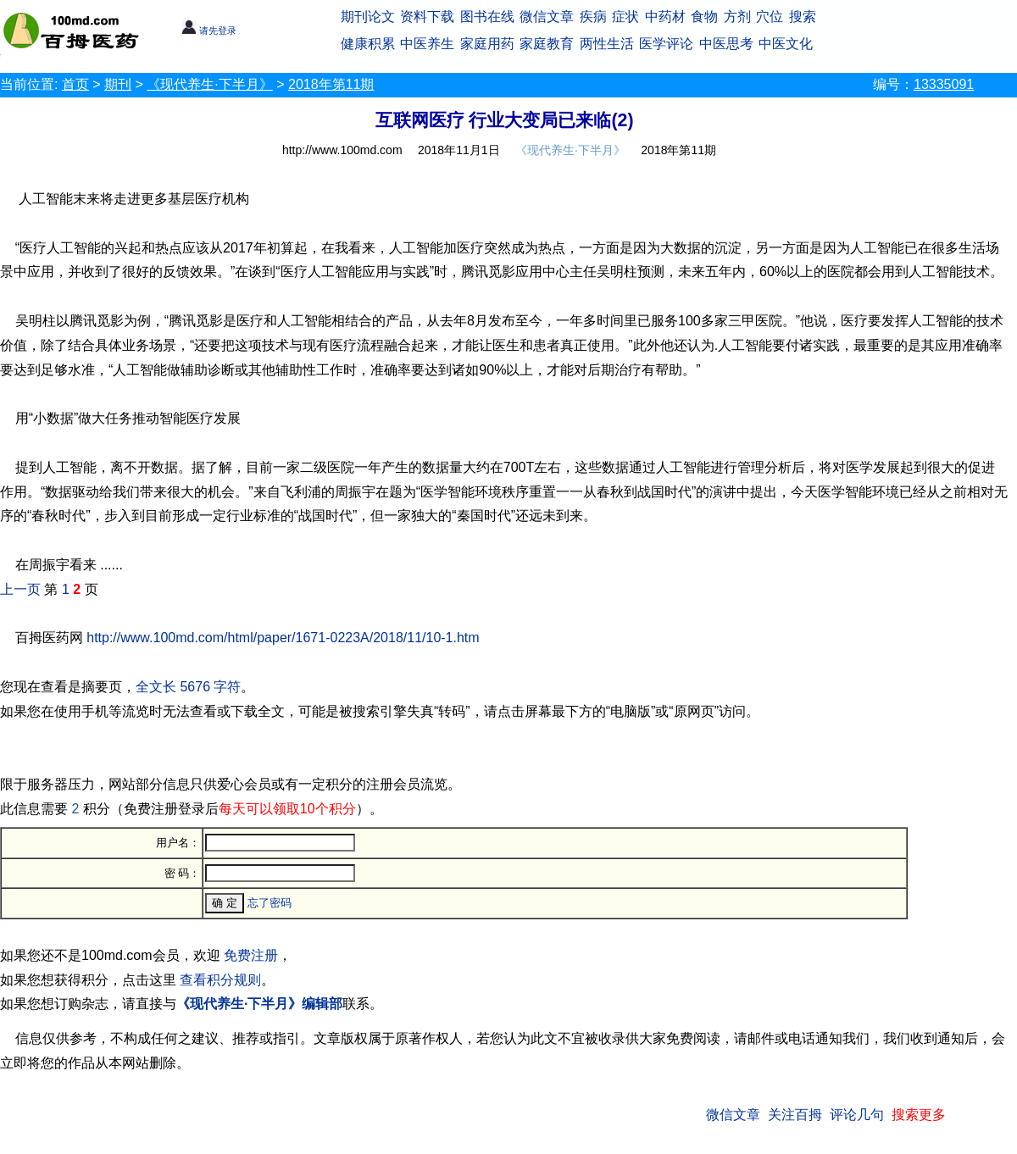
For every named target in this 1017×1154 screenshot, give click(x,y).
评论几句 (857, 1114)
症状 (625, 16)
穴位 (769, 16)
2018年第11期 (331, 84)
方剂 (737, 16)
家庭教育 (547, 43)
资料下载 (427, 16)
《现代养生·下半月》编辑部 (259, 1003)
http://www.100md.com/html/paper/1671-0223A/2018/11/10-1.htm (282, 637)
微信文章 (547, 16)
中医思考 (726, 43)
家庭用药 (487, 43)
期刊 (117, 84)
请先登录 (209, 30)
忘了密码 (269, 902)
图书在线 (487, 16)
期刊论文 (368, 16)
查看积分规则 (220, 980)
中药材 (665, 16)
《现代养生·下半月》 (209, 84)
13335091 (944, 84)
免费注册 (251, 955)
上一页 (20, 589)
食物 (704, 16)
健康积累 (368, 43)
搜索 (802, 16)
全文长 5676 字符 (188, 687)
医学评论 (666, 43)
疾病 (593, 16)
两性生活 (607, 43)
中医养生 (427, 43)
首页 (75, 84)
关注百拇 (795, 1114)
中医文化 (786, 43)
